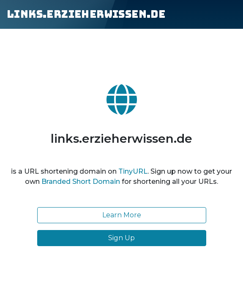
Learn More (121, 215)
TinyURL (132, 171)
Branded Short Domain (80, 181)
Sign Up (121, 238)
